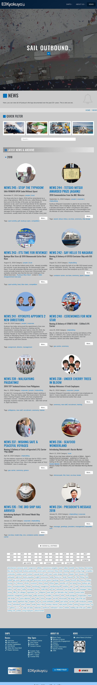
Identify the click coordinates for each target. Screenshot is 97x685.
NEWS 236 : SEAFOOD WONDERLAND (63, 446)
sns (40, 601)
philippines (13, 409)
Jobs (53, 650)
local (32, 197)
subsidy (89, 601)
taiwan (28, 604)
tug (92, 604)
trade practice (63, 604)
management (27, 346)
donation (81, 574)
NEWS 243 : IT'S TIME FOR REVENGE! (25, 255)
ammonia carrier (22, 568)
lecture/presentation (19, 586)
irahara (40, 583)
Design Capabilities (13, 644)
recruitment (27, 409)
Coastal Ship (33, 656)
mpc (53, 589)
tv (8, 607)
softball (57, 601)
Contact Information (58, 647)
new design (68, 589)
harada (67, 580)
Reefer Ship (33, 644)
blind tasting (88, 568)
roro (24, 534)
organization (30, 592)
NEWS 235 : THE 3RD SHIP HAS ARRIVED (22, 511)
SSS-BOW (10, 646)
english (37, 577)
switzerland (16, 604)
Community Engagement (60, 641)
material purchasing (85, 586)
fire (75, 577)
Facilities (54, 645)
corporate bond (38, 574)
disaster (71, 574)
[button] (48, 53)
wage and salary (28, 607)
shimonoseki (59, 474)
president (71, 527)
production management (15, 595)
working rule (11, 610)
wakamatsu (37, 607)
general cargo (25, 580)
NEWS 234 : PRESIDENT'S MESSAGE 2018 (70, 511)
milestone (37, 589)
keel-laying (73, 583)
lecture (9, 586)
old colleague (22, 592)
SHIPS (68, 4)
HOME (88, 110)
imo (14, 583)
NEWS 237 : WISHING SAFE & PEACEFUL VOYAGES (21, 446)
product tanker (79, 592)
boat (19, 283)
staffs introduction (80, 601)
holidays (88, 580)
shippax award (12, 601)
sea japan (49, 598)
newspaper (83, 589)
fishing (82, 577)
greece (26, 470)
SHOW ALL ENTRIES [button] (48, 546)
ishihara (51, 583)
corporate (79, 200)
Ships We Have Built (13, 648)
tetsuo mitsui (64, 218)
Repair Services (11, 650)
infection (26, 583)
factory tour (58, 577)
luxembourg (35, 586)
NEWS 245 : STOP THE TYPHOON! (24, 190)
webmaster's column (56, 607)
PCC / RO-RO (34, 653)
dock (76, 574)
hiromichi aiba (75, 580)
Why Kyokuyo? (11, 642)
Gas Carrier (33, 642)
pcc (37, 592)
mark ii (72, 586)
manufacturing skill (55, 586)
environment (44, 577)
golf (19, 220)
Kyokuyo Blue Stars (24, 275)
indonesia (20, 583)
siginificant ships (23, 601)
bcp (76, 568)
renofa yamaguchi (71, 595)
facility (51, 577)
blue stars (25, 283)
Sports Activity (56, 649)
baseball (71, 568)
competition (34, 220)
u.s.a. (17, 607)
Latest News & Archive (82, 637)
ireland (46, 583)
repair (89, 595)
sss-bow (71, 218)
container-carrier (32, 534)
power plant (50, 592)
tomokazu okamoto (52, 604)
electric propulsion (28, 577)
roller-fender (11, 598)
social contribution (48, 601)
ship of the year (81, 598)
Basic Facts (55, 637)
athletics (39, 568)
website (66, 607)
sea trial (55, 598)
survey (9, 604)
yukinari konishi (39, 610)
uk (21, 607)
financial (70, 577)
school (43, 598)
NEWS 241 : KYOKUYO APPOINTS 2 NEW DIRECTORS (25, 320)
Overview (9, 640)
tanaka (34, 604)
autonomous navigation (50, 568)
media (24, 589)
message (58, 527)
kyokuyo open (25, 220)
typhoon (12, 607)
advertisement (11, 568)
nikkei (89, 589)
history (83, 580)
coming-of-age (79, 571)
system (23, 604)
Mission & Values (57, 639)
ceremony (78, 218)
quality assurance (38, 595)
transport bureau (85, 604)
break (78, 474)
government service (40, 580)
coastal (85, 275)
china (56, 571)
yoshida (18, 610)
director (20, 346)
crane (50, 574)
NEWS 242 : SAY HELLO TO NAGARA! (71, 255)
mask (76, 586)
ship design (84, 218)
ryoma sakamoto (25, 598)
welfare (89, 607)
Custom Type (33, 651)
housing (9, 583)
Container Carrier (35, 640)
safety (33, 598)
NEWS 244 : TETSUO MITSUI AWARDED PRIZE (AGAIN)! (67, 191)
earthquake (11, 577)
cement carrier (41, 571)
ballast (66, 568)
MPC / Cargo (33, 654)
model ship (19, 534)
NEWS (91, 4)
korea (79, 583)
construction (11, 574)
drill (87, 574)
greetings (65, 527)
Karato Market (56, 464)
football (9, 580)
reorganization (82, 595)
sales (37, 598)
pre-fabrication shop (61, 592)
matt (14, 589)
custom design (57, 574)
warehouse (45, 607)
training (78, 404)
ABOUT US (80, 4)
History (54, 643)
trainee (40, 409)
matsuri (9, 589)
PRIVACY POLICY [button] (60, 670)
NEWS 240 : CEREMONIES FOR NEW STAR (71, 320)
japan (80, 275)
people (27, 197)
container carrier (60, 275)
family (64, 577)
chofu (60, 571)
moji (50, 589)
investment (33, 583)
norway (9, 592)
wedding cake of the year (78, 607)
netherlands (60, 589)
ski (37, 601)
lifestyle (28, 586)
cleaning (66, 571)
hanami (62, 580)
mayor (19, 589)
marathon (65, 586)
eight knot (19, 577)
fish (65, 474)
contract (29, 574)
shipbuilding (55, 202)
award (57, 218)
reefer (62, 595)
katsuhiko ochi (64, 583)
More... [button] (42, 217)
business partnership (29, 571)
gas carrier (58, 345)
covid (45, 574)
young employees (27, 610)
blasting (81, 568)
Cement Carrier (34, 646)
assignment (13, 346)
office (14, 592)
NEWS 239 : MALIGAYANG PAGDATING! (19, 382)
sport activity (14, 220)
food (68, 474)
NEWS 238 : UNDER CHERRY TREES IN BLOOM (70, 382)
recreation (48, 595)
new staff (20, 409)
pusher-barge (28, 595)
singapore (32, 601)
